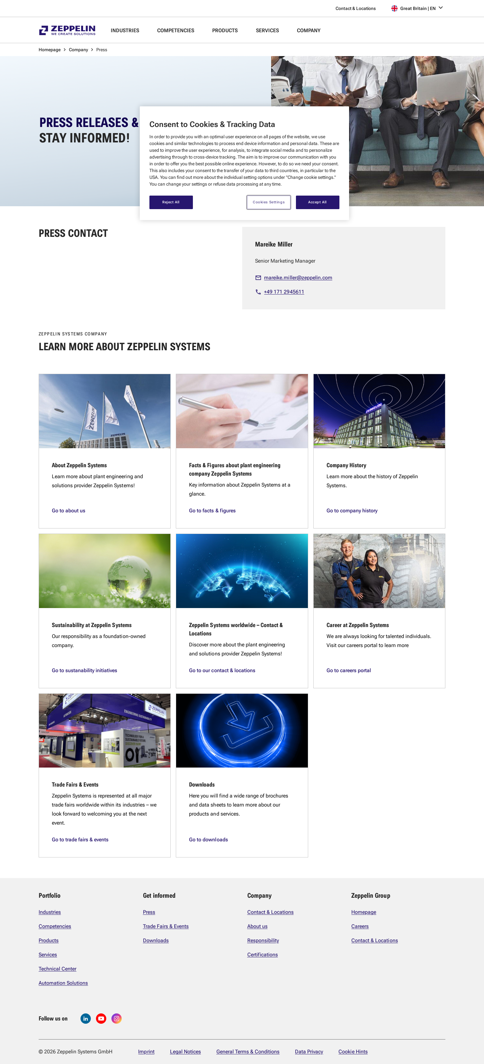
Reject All (171, 202)
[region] (244, 163)
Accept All (317, 202)
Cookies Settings (269, 202)
